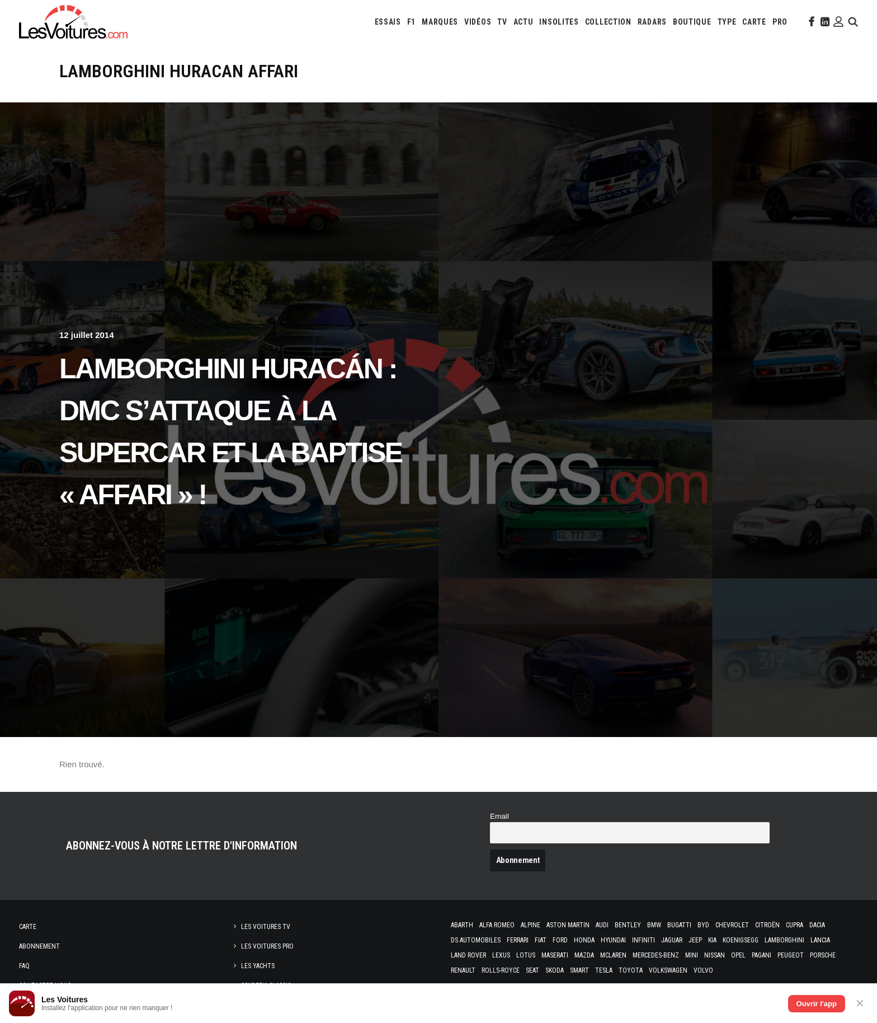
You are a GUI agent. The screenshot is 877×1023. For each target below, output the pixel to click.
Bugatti (679, 925)
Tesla (603, 970)
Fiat (540, 940)
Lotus (525, 955)
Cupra (794, 925)
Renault (463, 970)
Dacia (817, 925)
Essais (388, 21)
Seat (532, 970)
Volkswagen (668, 970)
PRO (780, 21)
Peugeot (790, 955)
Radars (652, 21)
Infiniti (643, 940)
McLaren (613, 955)
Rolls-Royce (501, 970)
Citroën (767, 925)
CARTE (754, 21)
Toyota (631, 970)
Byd (703, 925)
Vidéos (477, 21)
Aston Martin (568, 925)
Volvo (703, 970)
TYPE (727, 21)
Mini (691, 955)
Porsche (823, 955)
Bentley (628, 925)
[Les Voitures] (73, 22)
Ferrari (518, 940)
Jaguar (671, 940)
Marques (440, 21)
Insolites (558, 21)
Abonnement (39, 946)
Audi (602, 925)
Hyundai (613, 940)
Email (499, 816)
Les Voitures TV (265, 927)
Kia (712, 940)
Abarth (462, 925)
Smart (579, 970)
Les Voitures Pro (267, 946)
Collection (608, 21)
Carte (27, 927)
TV (502, 21)
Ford (560, 940)
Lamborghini (784, 940)
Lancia (820, 940)
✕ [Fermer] (860, 1003)
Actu (523, 21)
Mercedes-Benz (656, 955)
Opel (738, 955)
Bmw (654, 925)
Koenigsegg (740, 940)
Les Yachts (258, 966)
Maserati (554, 955)
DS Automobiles (476, 940)
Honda (584, 940)
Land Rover (468, 955)
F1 (411, 21)
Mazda (584, 955)
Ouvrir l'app (816, 1003)
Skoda (554, 970)
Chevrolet (732, 925)
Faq (24, 966)
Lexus (501, 955)
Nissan (714, 955)
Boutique (692, 21)
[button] (810, 22)
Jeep (695, 940)
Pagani (761, 955)
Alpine (530, 925)
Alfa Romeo (497, 925)
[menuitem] (388, 22)
